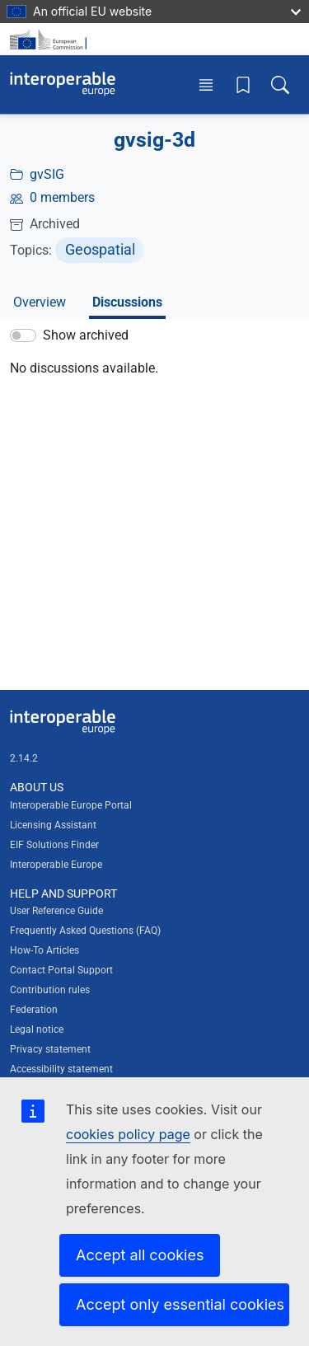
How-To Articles (44, 950)
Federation (34, 1009)
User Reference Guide (56, 911)
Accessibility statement (61, 1069)
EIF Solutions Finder (54, 845)
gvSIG (47, 174)
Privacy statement (50, 1049)
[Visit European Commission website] (51, 39)
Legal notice (36, 1029)
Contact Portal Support (61, 970)
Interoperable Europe (56, 864)
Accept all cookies (140, 1255)
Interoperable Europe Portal (71, 805)
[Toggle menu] (206, 84)
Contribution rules (50, 990)
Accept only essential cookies (180, 1304)
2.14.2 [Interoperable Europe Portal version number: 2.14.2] (24, 758)
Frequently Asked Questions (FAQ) (85, 930)
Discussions (127, 302)
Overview (39, 302)
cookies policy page (128, 1134)
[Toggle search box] (280, 84)
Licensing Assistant (53, 825)
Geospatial (100, 249)
